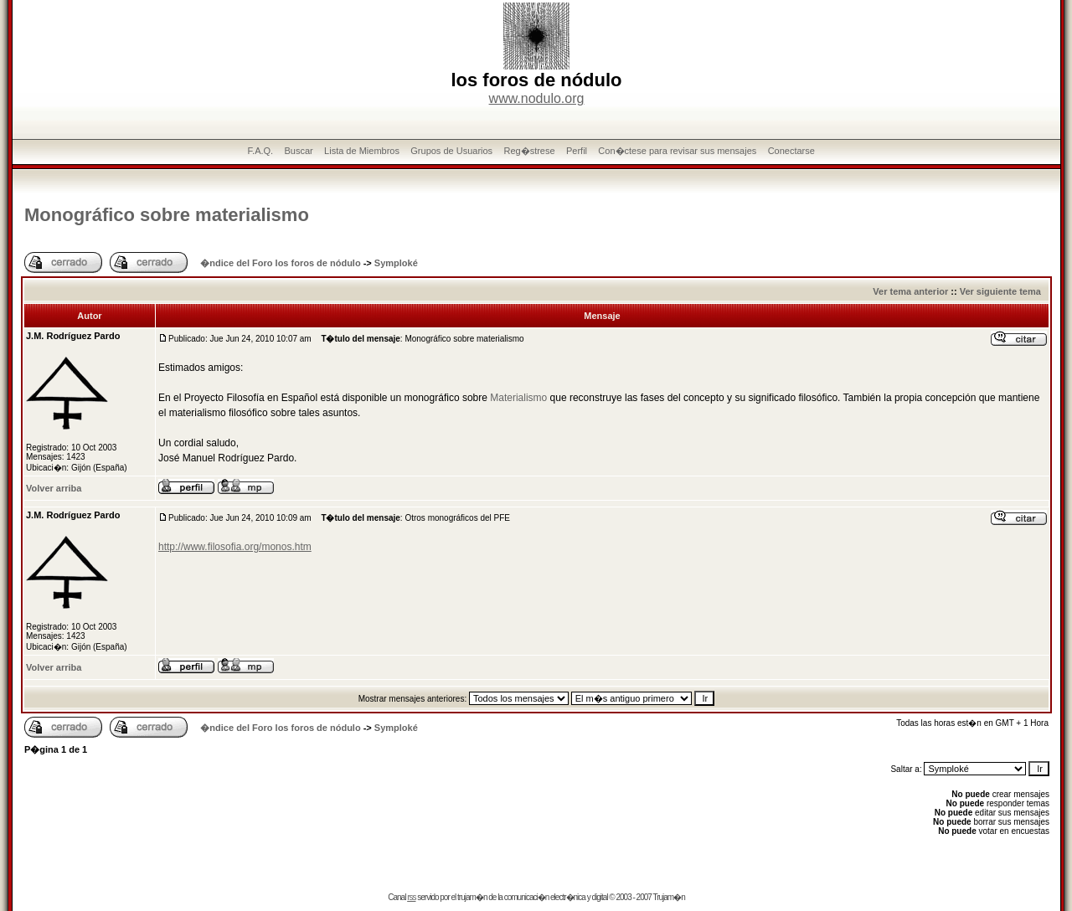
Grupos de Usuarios (451, 151)
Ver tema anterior (910, 291)
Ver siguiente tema (1000, 291)
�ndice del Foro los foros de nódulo (280, 263)
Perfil (576, 151)
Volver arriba (53, 488)
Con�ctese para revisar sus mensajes (677, 151)
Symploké (396, 263)
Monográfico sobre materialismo (166, 214)
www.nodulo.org (537, 98)
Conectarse (791, 151)
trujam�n (472, 897)
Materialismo (518, 398)
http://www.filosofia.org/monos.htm (235, 547)
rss (411, 897)
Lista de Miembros (361, 151)
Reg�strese (528, 151)
